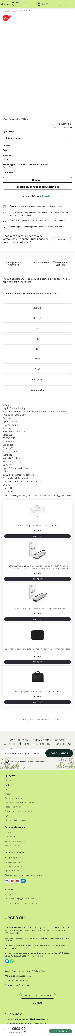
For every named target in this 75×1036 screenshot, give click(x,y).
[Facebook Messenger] (7, 964)
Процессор (8, 131)
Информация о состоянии (14, 263)
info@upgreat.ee (23, 988)
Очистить (37, 179)
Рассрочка (10, 897)
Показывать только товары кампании (37, 186)
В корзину (59, 1031)
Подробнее (47, 196)
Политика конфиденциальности (20, 902)
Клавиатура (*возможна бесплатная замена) (25, 164)
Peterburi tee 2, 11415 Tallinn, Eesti (28, 974)
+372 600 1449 (21, 5)
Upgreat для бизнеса (15, 844)
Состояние (8, 172)
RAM (5, 150)
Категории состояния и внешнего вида (23, 878)
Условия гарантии (13, 869)
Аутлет (8, 818)
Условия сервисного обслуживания (21, 906)
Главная (6, 11)
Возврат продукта (13, 860)
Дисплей (7, 155)
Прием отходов (12, 873)
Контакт (8, 835)
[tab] (14, 265)
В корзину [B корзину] (37, 537)
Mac (14, 11)
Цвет (5, 159)
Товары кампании (13, 810)
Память (6, 145)
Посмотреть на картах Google (37, 999)
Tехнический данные (60, 263)
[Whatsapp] (12, 964)
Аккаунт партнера (13, 848)
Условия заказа (12, 865)
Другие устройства (14, 801)
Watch (8, 797)
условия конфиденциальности (34, 764)
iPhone (8, 784)
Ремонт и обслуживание (16, 823)
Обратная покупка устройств (18, 814)
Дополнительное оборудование (20, 805)
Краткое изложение (37, 262)
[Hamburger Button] (72, 4)
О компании (10, 839)
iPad (7, 788)
